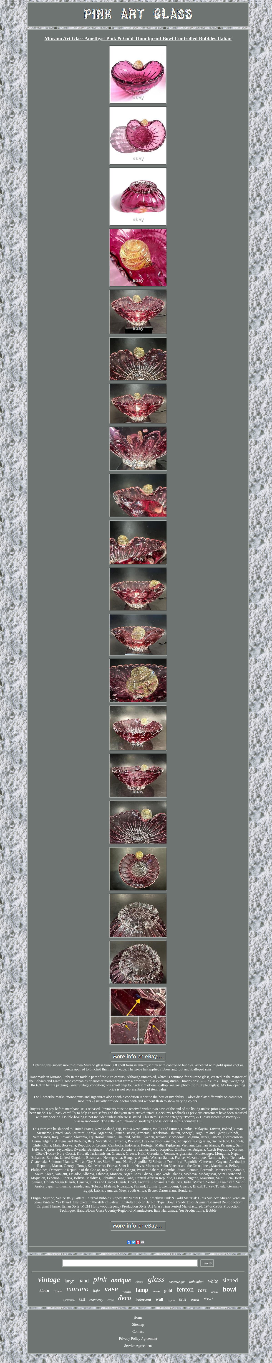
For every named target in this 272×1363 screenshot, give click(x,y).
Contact (138, 1331)
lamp (142, 1290)
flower (58, 1291)
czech (111, 1300)
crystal (214, 1291)
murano (77, 1289)
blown (44, 1291)
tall (82, 1299)
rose (208, 1299)
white (213, 1281)
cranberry (96, 1300)
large (69, 1281)
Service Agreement (138, 1346)
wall (159, 1299)
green (156, 1291)
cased (139, 1282)
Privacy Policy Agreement (138, 1338)
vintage (49, 1279)
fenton (185, 1289)
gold (168, 1290)
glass (156, 1279)
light (96, 1291)
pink (100, 1279)
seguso (171, 1300)
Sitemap (138, 1324)
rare (202, 1290)
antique (121, 1280)
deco (124, 1298)
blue (182, 1299)
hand (83, 1281)
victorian (127, 1292)
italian (195, 1300)
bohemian (196, 1282)
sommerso (69, 1300)
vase (111, 1289)
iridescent (143, 1299)
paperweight (177, 1282)
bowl (230, 1289)
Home (137, 1317)
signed (230, 1280)
